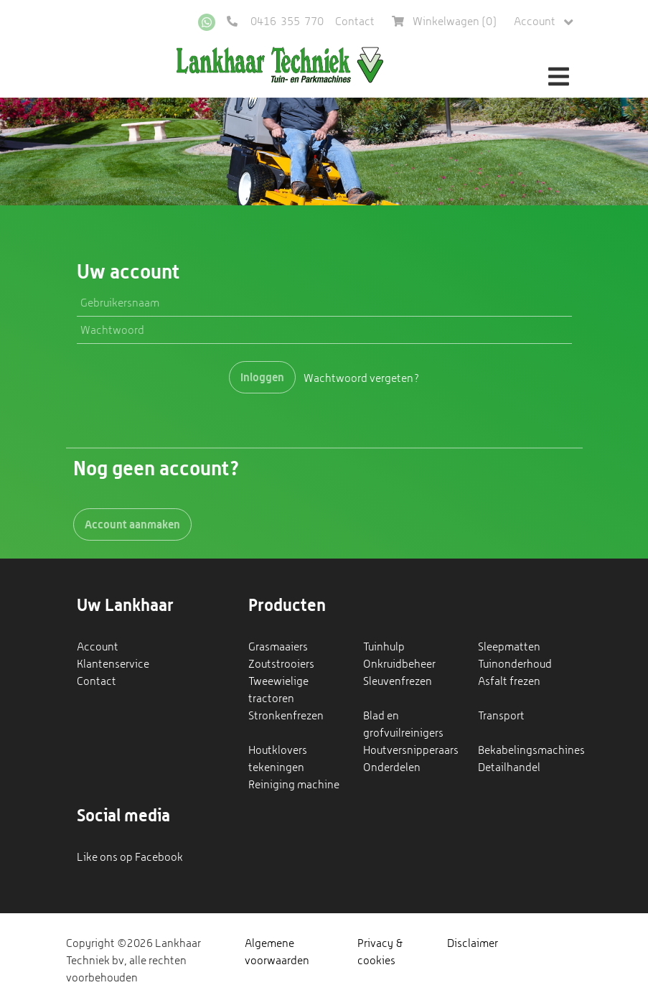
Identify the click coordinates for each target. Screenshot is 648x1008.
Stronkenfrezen (286, 715)
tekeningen (276, 767)
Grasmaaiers (278, 646)
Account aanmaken (132, 524)
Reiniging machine (293, 784)
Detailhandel (509, 767)
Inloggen (262, 377)
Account (543, 21)
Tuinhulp (384, 646)
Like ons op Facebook (130, 857)
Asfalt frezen (509, 681)
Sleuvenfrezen (397, 681)
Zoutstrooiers (281, 664)
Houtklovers (277, 750)
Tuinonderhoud (515, 664)
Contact (355, 21)
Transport (501, 715)
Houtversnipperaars (411, 750)
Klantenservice (113, 664)
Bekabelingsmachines (531, 750)
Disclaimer (472, 943)
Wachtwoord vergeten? (362, 377)
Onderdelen (392, 767)
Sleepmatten (509, 646)
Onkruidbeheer (399, 664)
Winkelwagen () (444, 21)
